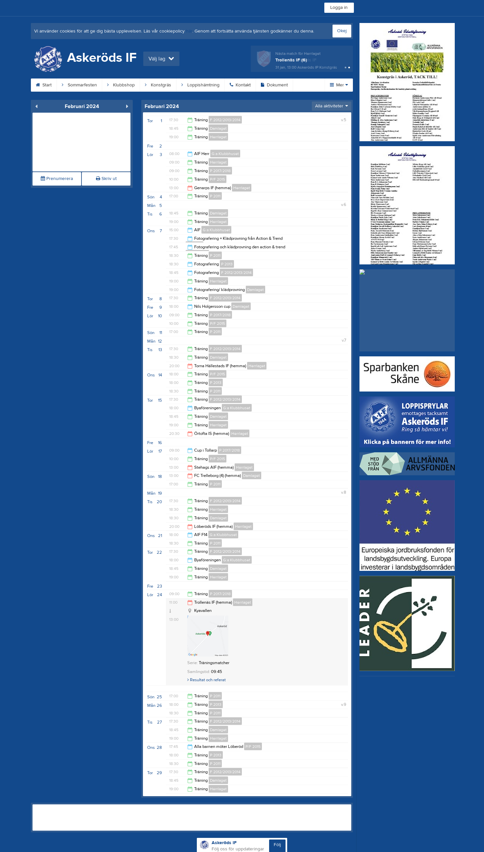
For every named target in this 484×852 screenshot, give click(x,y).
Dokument (274, 85)
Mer (339, 85)
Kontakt (240, 85)
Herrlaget (218, 137)
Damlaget (218, 128)
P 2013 (227, 264)
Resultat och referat (206, 680)
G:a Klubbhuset (225, 153)
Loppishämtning (200, 85)
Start (44, 85)
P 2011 (215, 196)
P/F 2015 (217, 179)
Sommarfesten (79, 85)
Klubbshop (121, 85)
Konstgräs (158, 85)
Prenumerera (57, 179)
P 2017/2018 (220, 170)
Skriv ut (106, 179)
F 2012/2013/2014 (225, 120)
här (189, 31)
